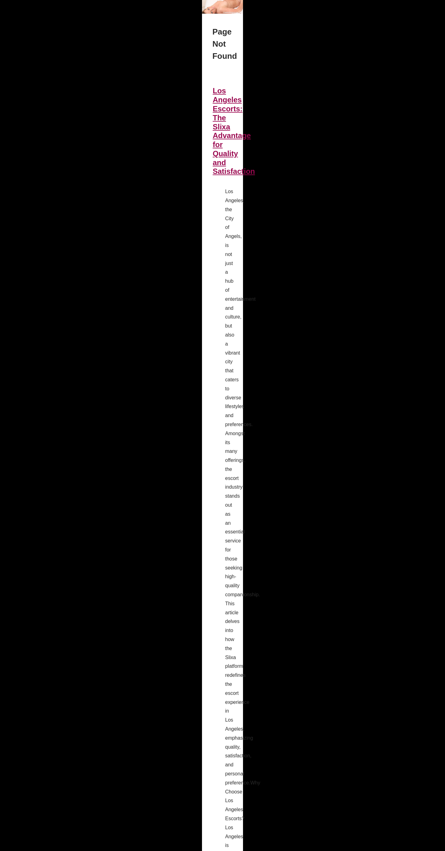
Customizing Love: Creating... (352, 362)
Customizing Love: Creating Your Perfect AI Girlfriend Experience (155, 760)
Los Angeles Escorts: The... (350, 451)
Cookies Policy (103, 844)
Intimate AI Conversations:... (351, 418)
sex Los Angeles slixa (176, 236)
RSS (123, 844)
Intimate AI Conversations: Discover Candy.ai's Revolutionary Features (165, 370)
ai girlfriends (111, 711)
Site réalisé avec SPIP (150, 844)
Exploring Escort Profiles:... (350, 465)
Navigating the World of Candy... (355, 390)
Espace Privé (185, 844)
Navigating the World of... (348, 376)
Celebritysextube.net (68, 844)
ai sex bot (193, 530)
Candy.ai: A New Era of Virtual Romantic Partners (126, 665)
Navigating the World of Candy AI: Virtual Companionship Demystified (163, 276)
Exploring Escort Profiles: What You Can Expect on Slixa (139, 569)
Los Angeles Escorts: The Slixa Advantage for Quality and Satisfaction (164, 180)
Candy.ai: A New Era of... (348, 404)
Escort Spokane (210, 625)
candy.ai (149, 304)
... (206, 236)
